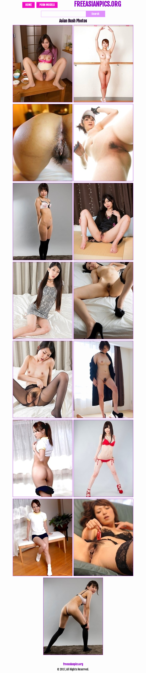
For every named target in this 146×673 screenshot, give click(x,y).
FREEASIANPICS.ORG (97, 4)
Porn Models (47, 5)
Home (28, 5)
